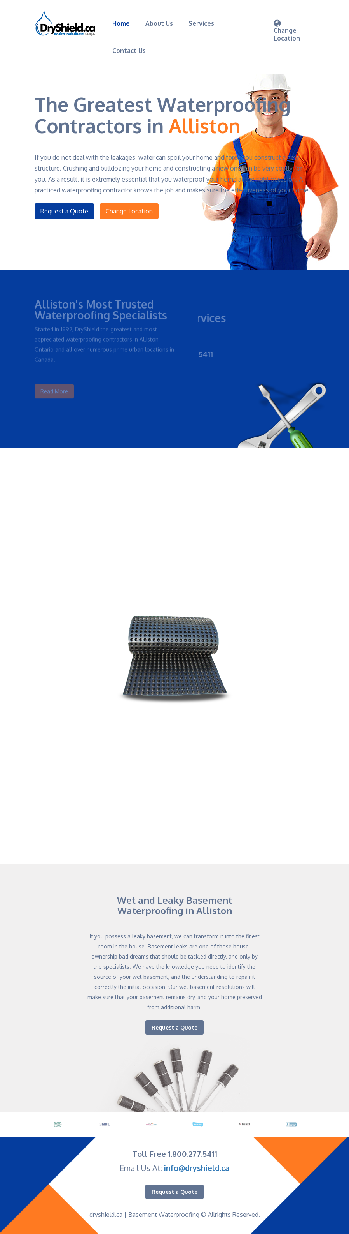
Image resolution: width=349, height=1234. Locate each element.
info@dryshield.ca (196, 1168)
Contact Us (129, 51)
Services (201, 23)
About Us (159, 23)
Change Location (129, 211)
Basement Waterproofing (163, 1214)
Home (121, 23)
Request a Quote (64, 211)
